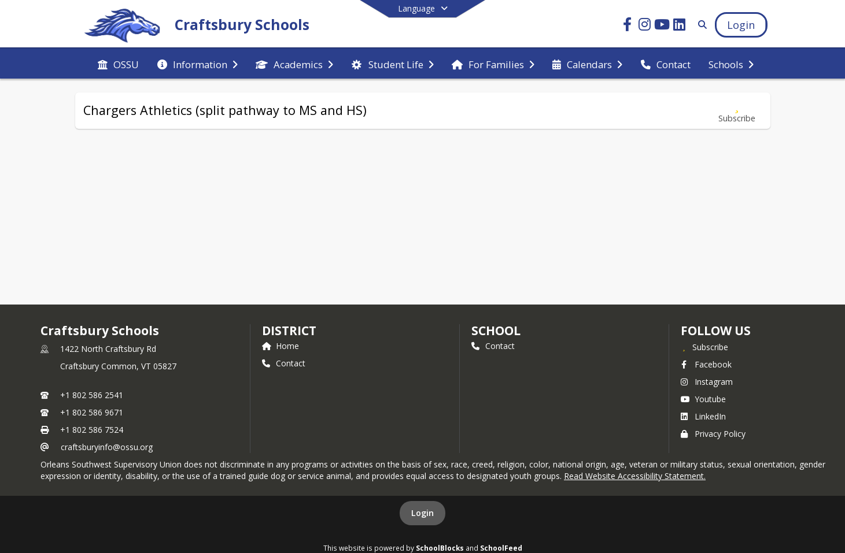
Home (280, 345)
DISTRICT (289, 330)
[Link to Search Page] (700, 24)
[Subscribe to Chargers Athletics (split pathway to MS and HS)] (736, 111)
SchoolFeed (501, 547)
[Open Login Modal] (741, 25)
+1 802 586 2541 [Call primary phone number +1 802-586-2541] (91, 394)
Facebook (706, 364)
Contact (283, 363)
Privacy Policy (713, 433)
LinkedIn (703, 416)
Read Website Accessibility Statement (634, 475)
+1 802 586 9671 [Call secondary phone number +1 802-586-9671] (91, 412)
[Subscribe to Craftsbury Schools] (704, 346)
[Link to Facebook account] (627, 26)
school (496, 330)
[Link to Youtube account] (661, 26)
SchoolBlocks (440, 547)
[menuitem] (118, 64)
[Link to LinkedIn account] (679, 26)
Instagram (707, 381)
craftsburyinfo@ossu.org (107, 446)
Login (422, 512)
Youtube (703, 399)
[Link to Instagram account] (644, 26)
